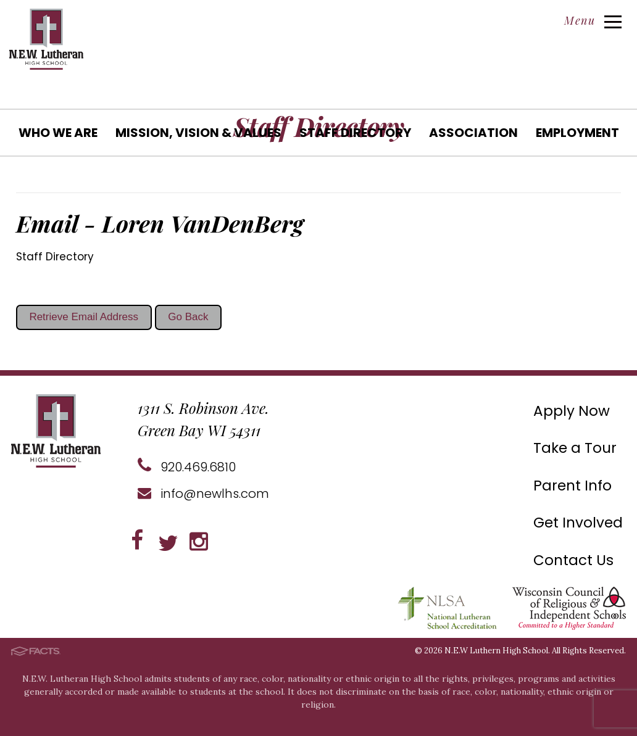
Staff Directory (355, 132)
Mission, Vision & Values (198, 132)
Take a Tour (575, 448)
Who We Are (58, 132)
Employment (577, 132)
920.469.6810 (187, 467)
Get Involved (578, 522)
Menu (593, 20)
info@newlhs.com (203, 493)
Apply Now (571, 411)
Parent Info (572, 485)
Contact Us (573, 560)
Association (473, 132)
